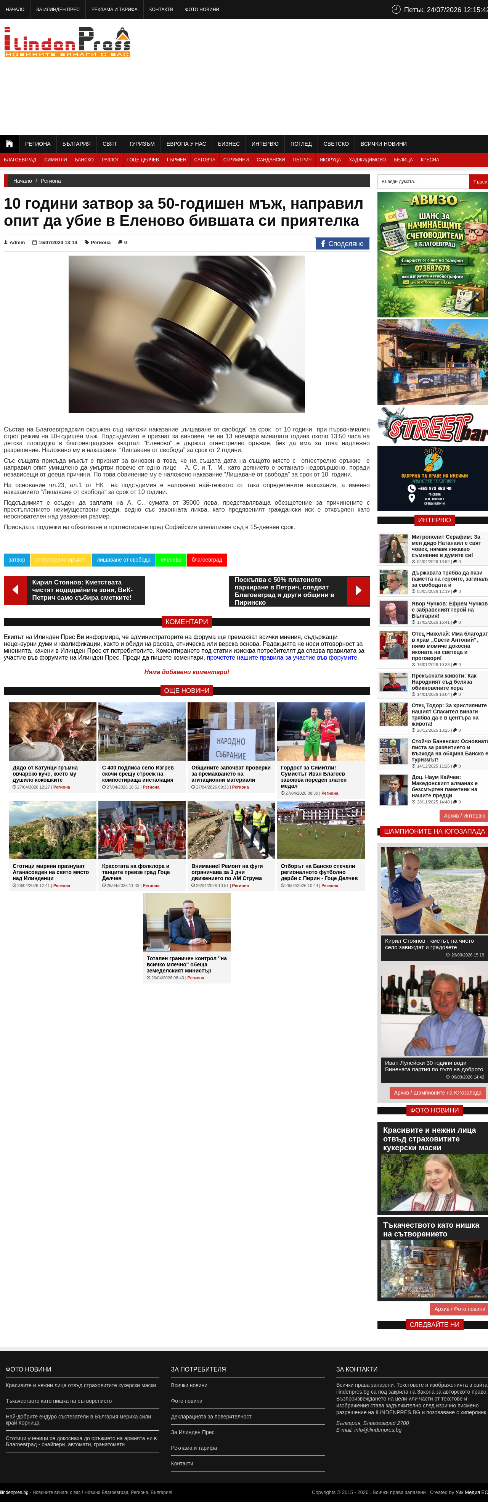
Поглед (301, 144)
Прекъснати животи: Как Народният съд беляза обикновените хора (444, 682)
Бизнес (229, 144)
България (77, 144)
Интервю (265, 144)
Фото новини (202, 9)
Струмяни (236, 160)
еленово (171, 560)
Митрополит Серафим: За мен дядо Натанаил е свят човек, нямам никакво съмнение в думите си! (446, 546)
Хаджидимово (367, 160)
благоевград (207, 560)
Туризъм (142, 144)
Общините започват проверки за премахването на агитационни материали (231, 774)
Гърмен (176, 160)
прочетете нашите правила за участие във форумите (282, 657)
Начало (15, 9)
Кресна (430, 160)
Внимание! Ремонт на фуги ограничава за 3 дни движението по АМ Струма (227, 872)
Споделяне (342, 244)
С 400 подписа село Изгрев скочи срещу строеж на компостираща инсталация (138, 774)
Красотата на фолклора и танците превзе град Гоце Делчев (136, 872)
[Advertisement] (355, 76)
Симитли (55, 160)
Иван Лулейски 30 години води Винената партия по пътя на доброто (434, 1065)
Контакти (161, 9)
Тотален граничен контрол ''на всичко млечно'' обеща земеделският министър (187, 964)
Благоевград (20, 160)
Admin (14, 242)
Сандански (271, 160)
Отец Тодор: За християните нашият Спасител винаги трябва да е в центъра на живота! (449, 714)
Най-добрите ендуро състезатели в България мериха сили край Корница (78, 1419)
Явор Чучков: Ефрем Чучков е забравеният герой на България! (450, 609)
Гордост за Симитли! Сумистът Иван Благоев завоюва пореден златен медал (314, 777)
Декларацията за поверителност (211, 1416)
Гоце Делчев (143, 160)
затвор (17, 560)
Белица (403, 160)
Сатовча (204, 160)
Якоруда (330, 160)
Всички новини (384, 144)
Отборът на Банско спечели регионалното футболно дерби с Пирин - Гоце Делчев (319, 872)
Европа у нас (186, 144)
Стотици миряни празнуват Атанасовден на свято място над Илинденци (51, 872)
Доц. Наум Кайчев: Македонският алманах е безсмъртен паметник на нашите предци (445, 786)
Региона (38, 144)
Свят (110, 144)
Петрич (302, 160)
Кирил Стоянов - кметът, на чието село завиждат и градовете (429, 943)
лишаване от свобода (124, 560)
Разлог (110, 160)
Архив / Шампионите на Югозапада (438, 1093)
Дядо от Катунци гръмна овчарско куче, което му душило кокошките (45, 774)
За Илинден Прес (58, 9)
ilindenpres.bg (14, 1492)
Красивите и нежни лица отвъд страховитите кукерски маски (81, 1385)
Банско (84, 160)
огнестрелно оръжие (61, 560)
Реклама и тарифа (115, 9)
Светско (336, 144)
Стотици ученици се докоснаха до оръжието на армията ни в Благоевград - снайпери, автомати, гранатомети (81, 1441)
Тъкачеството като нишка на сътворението (59, 1401)
